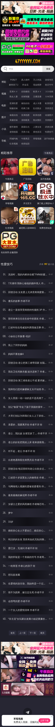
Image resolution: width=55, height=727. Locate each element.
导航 (3, 140)
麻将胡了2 (13, 84)
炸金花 (25, 84)
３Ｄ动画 (49, 91)
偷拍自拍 (25, 103)
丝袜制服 (25, 96)
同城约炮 (14, 138)
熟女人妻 (14, 96)
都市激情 (14, 126)
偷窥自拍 (14, 115)
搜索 (48, 68)
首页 (13, 632)
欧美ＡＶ (37, 91)
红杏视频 (14, 143)
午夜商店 (25, 138)
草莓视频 (37, 138)
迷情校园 (14, 131)
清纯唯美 (25, 120)
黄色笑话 (37, 131)
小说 (3, 129)
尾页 (42, 632)
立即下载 (44, 720)
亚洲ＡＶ (14, 91)
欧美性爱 (49, 103)
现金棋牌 (37, 84)
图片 (3, 117)
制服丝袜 (14, 108)
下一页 (33, 632)
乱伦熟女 (37, 108)
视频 (3, 93)
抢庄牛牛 (49, 84)
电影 (3, 105)
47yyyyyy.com (27, 61)
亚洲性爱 (14, 103)
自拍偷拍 (25, 91)
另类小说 (25, 131)
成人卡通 (37, 103)
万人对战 (37, 79)
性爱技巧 (49, 131)
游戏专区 (49, 79)
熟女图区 (37, 120)
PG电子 (13, 79)
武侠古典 (49, 126)
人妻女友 (37, 126)
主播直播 (37, 96)
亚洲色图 (25, 115)
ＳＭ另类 (49, 96)
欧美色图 (37, 115)
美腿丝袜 (14, 120)
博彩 (3, 81)
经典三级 (25, 108)
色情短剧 (25, 143)
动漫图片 (49, 115)
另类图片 (49, 120)
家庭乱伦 (25, 126)
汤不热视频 (49, 138)
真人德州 (25, 79)
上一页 (22, 632)
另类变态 (49, 108)
